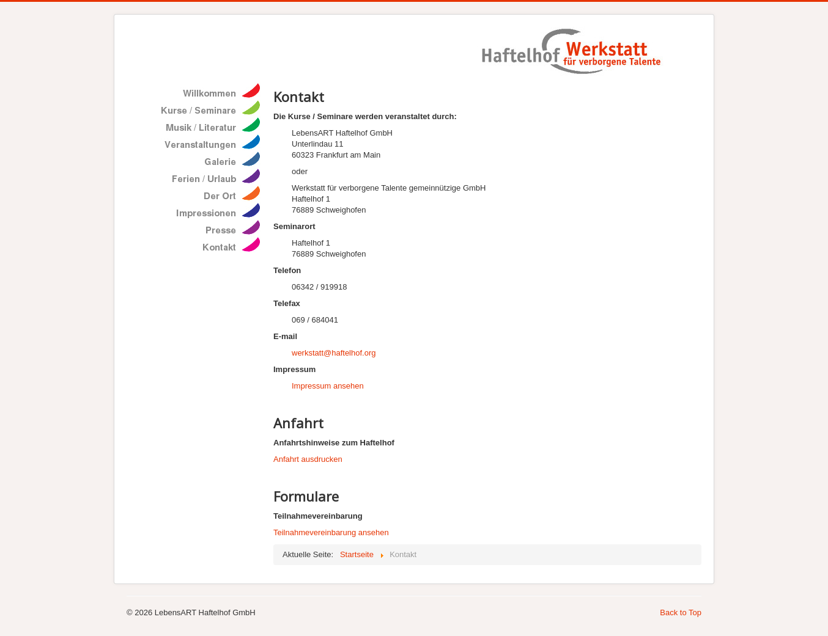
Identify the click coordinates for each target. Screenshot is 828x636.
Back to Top (680, 612)
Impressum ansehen (328, 385)
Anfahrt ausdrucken (307, 459)
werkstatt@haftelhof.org (333, 352)
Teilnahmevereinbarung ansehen (331, 532)
